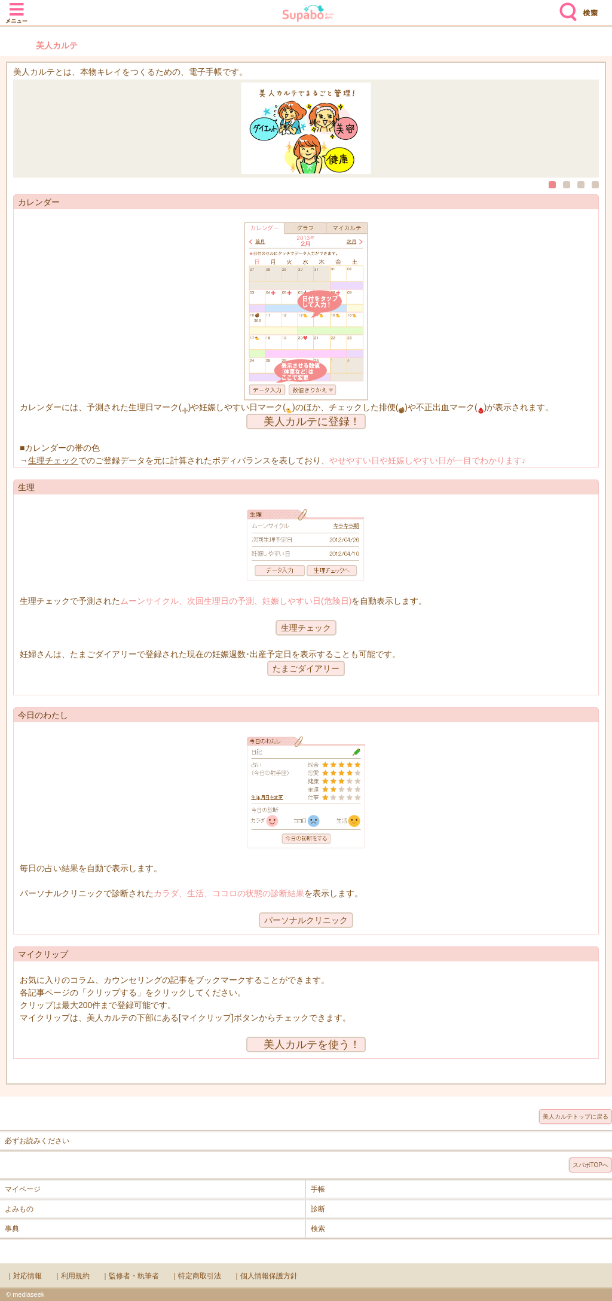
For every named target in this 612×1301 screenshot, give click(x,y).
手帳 (318, 1189)
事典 (12, 1228)
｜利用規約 (72, 1276)
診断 (318, 1209)
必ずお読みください (37, 1141)
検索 (565, 7)
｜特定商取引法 (196, 1276)
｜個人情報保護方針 (265, 1276)
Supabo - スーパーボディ (308, 15)
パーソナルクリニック (306, 920)
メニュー (16, 7)
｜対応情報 (24, 1276)
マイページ (23, 1189)
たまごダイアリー (306, 668)
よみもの (19, 1209)
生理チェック (53, 460)
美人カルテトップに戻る (575, 1116)
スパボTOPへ (590, 1165)
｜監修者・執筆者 (130, 1276)
